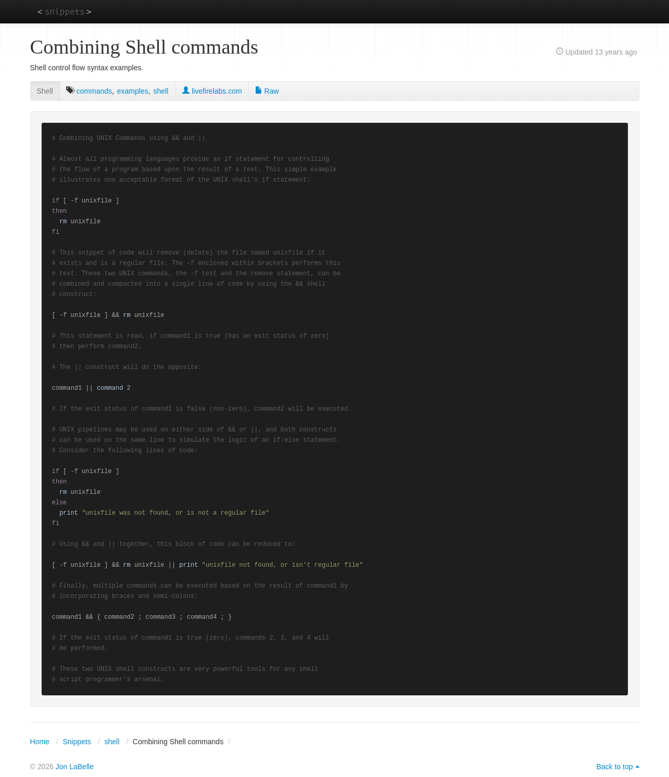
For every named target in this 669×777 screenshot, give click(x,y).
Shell (45, 91)
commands (94, 91)
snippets (64, 11)
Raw (267, 91)
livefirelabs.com (212, 91)
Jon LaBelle (75, 766)
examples (132, 91)
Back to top (614, 766)
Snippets (76, 741)
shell (160, 91)
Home (39, 741)
